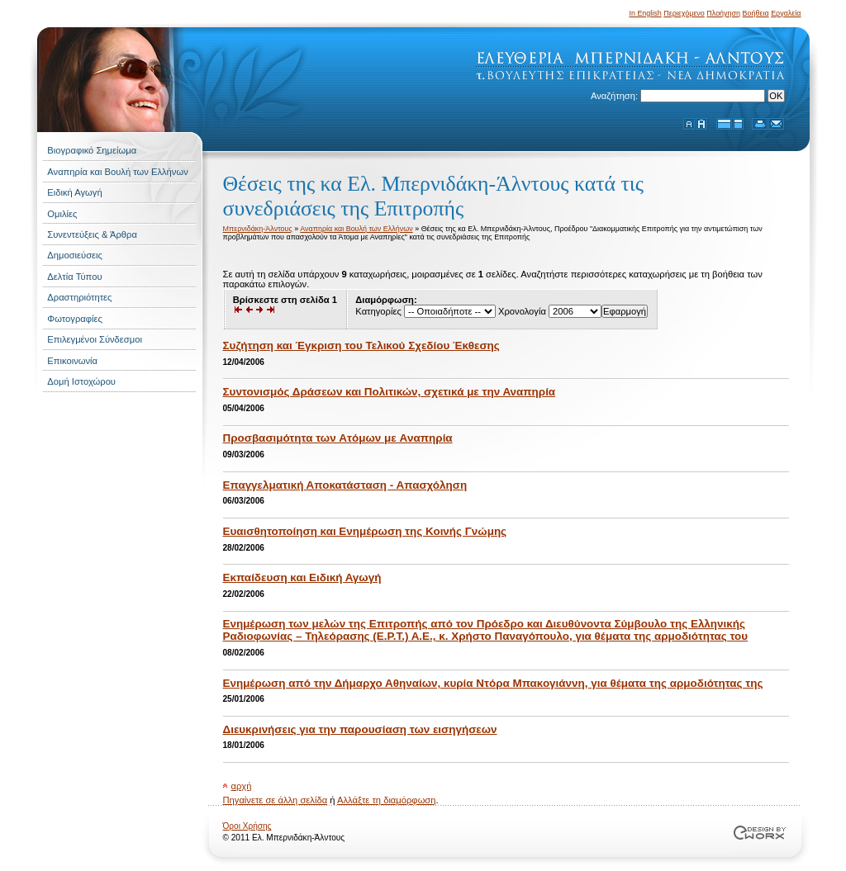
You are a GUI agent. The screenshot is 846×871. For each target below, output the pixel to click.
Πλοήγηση (723, 13)
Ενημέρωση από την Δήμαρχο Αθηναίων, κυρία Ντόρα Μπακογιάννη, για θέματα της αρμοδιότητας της (493, 683)
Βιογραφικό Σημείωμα (91, 150)
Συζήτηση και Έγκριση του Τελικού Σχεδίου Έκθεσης (361, 345)
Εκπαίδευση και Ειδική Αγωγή (302, 577)
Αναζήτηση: (615, 96)
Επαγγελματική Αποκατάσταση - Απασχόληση (345, 485)
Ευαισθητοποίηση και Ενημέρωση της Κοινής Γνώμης (365, 531)
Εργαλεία (786, 13)
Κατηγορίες (378, 311)
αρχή (241, 786)
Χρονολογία (522, 311)
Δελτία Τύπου (74, 277)
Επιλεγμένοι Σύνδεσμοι (94, 339)
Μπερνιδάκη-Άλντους (257, 229)
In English (645, 13)
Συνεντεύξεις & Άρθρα (92, 234)
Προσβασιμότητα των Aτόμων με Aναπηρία (338, 438)
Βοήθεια (756, 13)
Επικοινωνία (72, 361)
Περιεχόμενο (684, 13)
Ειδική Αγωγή (74, 192)
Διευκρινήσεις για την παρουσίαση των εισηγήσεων (360, 729)
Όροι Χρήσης (247, 826)
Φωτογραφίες (74, 319)
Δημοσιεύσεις (74, 255)
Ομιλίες (62, 214)
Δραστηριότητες (79, 297)
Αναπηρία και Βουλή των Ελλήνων (117, 172)
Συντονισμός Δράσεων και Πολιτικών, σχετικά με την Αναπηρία (389, 392)
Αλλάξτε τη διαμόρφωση (386, 800)
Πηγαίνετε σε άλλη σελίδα (275, 800)
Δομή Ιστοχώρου (81, 381)
